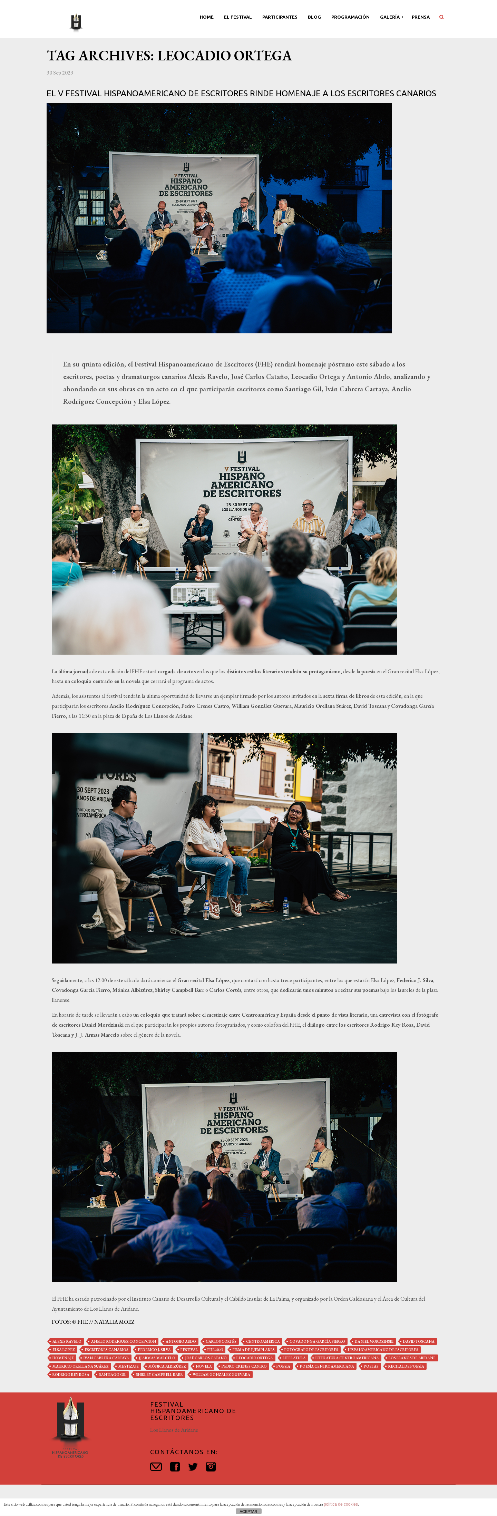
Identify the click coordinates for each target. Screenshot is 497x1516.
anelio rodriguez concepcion (123, 1341)
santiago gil (112, 1374)
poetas (371, 1366)
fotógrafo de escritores (311, 1349)
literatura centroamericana (347, 1358)
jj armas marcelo (157, 1358)
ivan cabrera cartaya (106, 1358)
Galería (390, 16)
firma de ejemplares (254, 1349)
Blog (314, 16)
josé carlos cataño (206, 1358)
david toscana (419, 1341)
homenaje (63, 1358)
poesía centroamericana (327, 1366)
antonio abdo (181, 1341)
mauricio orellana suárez (80, 1366)
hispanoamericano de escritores (383, 1349)
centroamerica (263, 1341)
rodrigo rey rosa (70, 1374)
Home (207, 16)
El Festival (238, 16)
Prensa (421, 16)
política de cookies (341, 1504)
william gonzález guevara (221, 1374)
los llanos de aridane (412, 1358)
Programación (350, 16)
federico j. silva (154, 1349)
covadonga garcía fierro (317, 1341)
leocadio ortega (254, 1358)
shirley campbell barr (159, 1374)
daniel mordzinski (374, 1341)
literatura (294, 1358)
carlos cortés (221, 1341)
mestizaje (128, 1366)
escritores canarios (106, 1349)
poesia (283, 1366)
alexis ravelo (66, 1341)
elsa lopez (63, 1349)
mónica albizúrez (167, 1366)
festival (189, 1349)
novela (204, 1366)
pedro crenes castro (244, 1366)
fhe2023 (215, 1349)
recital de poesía (406, 1366)
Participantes (280, 16)
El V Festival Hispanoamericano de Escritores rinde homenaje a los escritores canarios (241, 93)
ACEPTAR (248, 1511)
